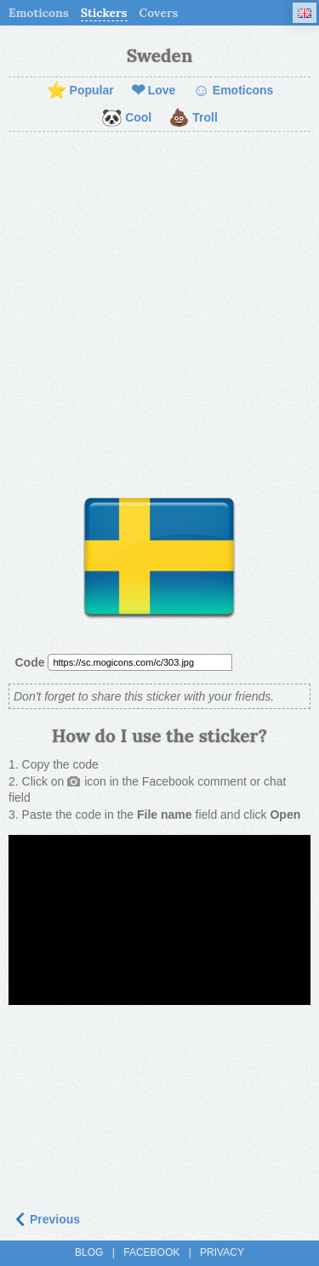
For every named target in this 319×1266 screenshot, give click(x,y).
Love (153, 90)
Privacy (222, 1252)
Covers (159, 12)
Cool (126, 118)
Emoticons (39, 12)
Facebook (151, 1252)
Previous (46, 1219)
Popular (80, 90)
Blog (89, 1252)
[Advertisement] (159, 308)
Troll (193, 118)
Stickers (104, 12)
